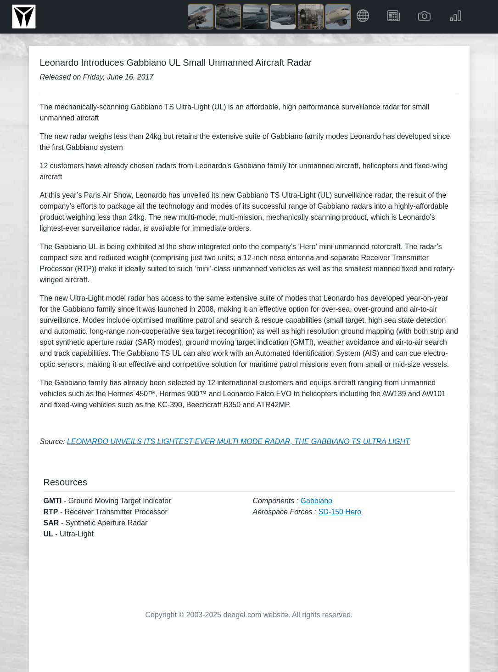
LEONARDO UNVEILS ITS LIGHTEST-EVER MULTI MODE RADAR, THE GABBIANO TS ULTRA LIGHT (238, 441)
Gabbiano (316, 501)
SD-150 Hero (340, 512)
